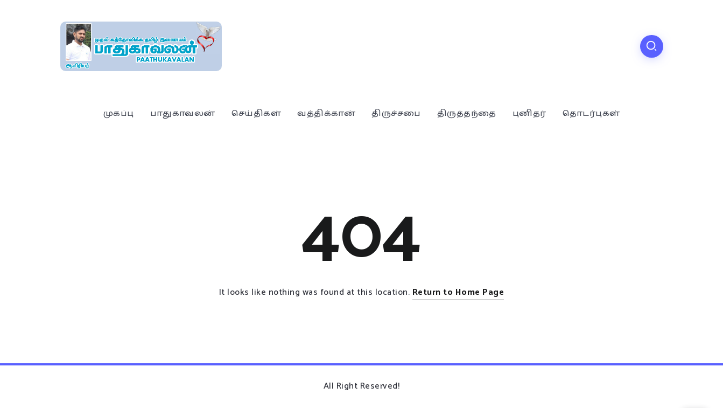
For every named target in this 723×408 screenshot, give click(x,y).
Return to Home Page (458, 292)
